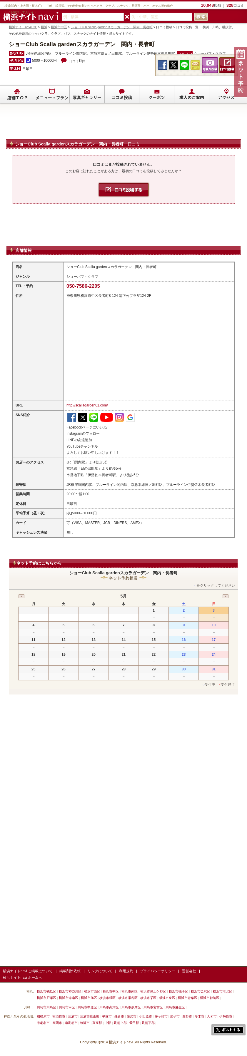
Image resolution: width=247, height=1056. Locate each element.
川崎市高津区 (109, 1007)
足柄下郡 (148, 1023)
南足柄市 (71, 1023)
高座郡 (97, 1023)
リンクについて (100, 971)
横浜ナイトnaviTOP (23, 27)
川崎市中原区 (87, 1007)
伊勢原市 (225, 1016)
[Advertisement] (123, 124)
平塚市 (107, 1016)
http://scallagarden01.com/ (87, 405)
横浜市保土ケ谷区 (153, 991)
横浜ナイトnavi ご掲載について (28, 971)
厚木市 (199, 1016)
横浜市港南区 (68, 998)
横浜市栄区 (148, 998)
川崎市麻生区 (175, 1007)
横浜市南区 (129, 991)
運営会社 (189, 971)
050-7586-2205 (83, 286)
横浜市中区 (59, 27)
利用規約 (126, 971)
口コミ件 (77, 61)
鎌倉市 (119, 1016)
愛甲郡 (134, 1023)
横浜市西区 (92, 991)
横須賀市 (58, 1016)
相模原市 (43, 1016)
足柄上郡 (120, 1023)
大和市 (212, 1016)
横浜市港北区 (222, 991)
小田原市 (145, 1016)
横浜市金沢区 (200, 991)
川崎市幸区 (67, 1007)
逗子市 (175, 1016)
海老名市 (43, 1023)
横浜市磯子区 (178, 991)
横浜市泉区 (167, 998)
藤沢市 (131, 1016)
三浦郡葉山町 (89, 1016)
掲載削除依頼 (70, 971)
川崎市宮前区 (153, 1007)
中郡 (108, 1023)
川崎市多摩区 (131, 1007)
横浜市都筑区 (209, 998)
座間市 (57, 1023)
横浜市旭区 (89, 998)
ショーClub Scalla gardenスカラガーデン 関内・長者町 (112, 27)
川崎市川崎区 (46, 1007)
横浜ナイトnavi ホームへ (22, 977)
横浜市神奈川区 (70, 991)
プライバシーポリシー (157, 971)
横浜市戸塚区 (46, 998)
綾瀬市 (85, 1023)
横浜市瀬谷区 (128, 998)
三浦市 (73, 1016)
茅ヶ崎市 (161, 1016)
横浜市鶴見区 (46, 991)
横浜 (44, 27)
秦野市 (187, 1016)
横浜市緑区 (107, 998)
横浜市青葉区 (187, 998)
